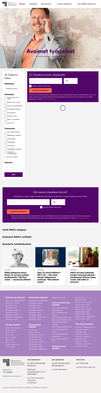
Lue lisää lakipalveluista (59, 369)
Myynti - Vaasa (10, 347)
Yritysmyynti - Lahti (80, 339)
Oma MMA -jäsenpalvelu (35, 378)
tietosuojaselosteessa (49, 99)
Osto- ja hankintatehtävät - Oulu (62, 317)
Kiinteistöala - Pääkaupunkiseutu (38, 300)
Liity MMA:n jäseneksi (87, 4)
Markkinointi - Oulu (11, 305)
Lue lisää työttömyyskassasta (85, 367)
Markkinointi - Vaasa (12, 319)
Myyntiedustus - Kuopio (36, 346)
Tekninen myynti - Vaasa (82, 319)
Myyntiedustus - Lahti (35, 344)
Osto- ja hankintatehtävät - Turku (62, 320)
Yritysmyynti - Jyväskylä (82, 337)
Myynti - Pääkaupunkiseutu (14, 328)
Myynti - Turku (10, 335)
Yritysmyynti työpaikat (84, 324)
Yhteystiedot (31, 380)
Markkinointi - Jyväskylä (13, 310)
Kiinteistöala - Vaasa (35, 319)
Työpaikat (33, 4)
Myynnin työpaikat (13, 325)
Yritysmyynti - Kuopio (81, 341)
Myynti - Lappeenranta (12, 344)
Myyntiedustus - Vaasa (59, 297)
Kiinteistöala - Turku (35, 308)
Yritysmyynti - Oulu (80, 332)
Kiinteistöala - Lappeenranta (37, 317)
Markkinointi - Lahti (11, 312)
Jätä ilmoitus (46, 4)
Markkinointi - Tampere (12, 303)
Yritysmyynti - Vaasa (81, 346)
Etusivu (22, 4)
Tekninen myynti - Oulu (82, 305)
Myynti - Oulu (10, 332)
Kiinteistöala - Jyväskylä (36, 310)
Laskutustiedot (32, 383)
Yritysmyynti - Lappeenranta (83, 344)
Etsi (13, 174)
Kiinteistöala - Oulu (34, 305)
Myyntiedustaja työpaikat (35, 326)
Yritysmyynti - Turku (81, 334)
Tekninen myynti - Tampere (83, 302)
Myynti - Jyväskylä (11, 337)
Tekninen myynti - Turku (82, 307)
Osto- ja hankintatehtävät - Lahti (62, 327)
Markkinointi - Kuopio (12, 315)
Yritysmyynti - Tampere (82, 329)
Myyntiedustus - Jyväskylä (36, 342)
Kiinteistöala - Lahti (34, 312)
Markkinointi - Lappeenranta (14, 317)
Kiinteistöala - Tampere (36, 303)
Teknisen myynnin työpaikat (59, 347)
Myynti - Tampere (11, 330)
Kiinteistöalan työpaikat (38, 298)
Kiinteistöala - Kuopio (35, 315)
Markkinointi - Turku (11, 308)
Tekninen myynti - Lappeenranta (85, 316)
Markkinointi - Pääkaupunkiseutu (15, 300)
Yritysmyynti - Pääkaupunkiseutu (84, 327)
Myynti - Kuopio (10, 342)
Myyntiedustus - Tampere (36, 335)
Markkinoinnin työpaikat (15, 298)
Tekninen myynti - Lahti (82, 312)
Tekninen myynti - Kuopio (82, 314)
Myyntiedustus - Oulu (35, 337)
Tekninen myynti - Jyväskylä (83, 309)
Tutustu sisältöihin (64, 4)
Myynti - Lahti (10, 340)
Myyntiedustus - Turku (35, 339)
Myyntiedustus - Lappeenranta (38, 349)
